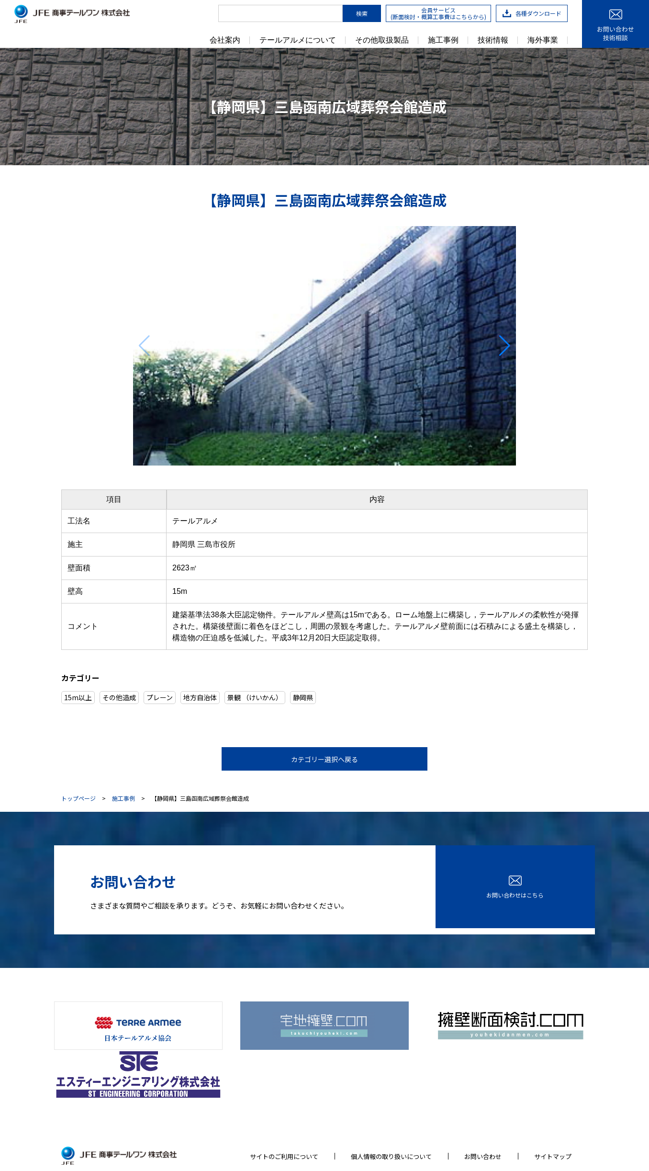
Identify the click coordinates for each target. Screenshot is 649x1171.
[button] (504, 345)
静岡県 (303, 697)
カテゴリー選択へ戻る (324, 759)
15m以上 (78, 697)
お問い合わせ (483, 1096)
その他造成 (119, 697)
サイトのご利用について (284, 1096)
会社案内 (225, 40)
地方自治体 (200, 697)
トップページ (78, 799)
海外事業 (542, 40)
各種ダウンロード (532, 13)
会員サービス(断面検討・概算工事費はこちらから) (438, 13)
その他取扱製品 (382, 40)
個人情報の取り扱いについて (391, 1096)
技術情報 (493, 40)
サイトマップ (552, 1096)
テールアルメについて (297, 40)
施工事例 (443, 40)
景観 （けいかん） (254, 697)
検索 (362, 13)
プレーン (159, 697)
